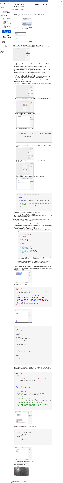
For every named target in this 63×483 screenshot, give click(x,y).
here (17, 264)
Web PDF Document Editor (5, 14)
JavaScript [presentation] (17, 371)
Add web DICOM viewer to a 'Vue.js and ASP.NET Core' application (7, 34)
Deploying (2, 51)
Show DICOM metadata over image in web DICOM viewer (7, 18)
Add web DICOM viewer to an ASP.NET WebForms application (7, 26)
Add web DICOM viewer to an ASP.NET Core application (7, 21)
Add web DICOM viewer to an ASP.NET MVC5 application (7, 24)
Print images (3, 42)
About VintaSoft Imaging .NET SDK (6, 3)
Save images (3, 47)
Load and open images (5, 38)
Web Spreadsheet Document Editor (6, 12)
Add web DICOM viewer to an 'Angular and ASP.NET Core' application (7, 29)
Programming (3, 8)
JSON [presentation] (19, 231)
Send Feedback (13, 482)
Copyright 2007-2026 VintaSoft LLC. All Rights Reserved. (18, 481)
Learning (2, 7)
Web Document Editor (5, 11)
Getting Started (3, 6)
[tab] (17, 130)
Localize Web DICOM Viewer (7, 37)
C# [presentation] (17, 192)
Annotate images (4, 46)
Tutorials (4, 19)
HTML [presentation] (16, 285)
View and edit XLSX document (6, 50)
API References (3, 52)
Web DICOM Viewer (4, 15)
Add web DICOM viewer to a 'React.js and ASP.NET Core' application (7, 31)
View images (3, 41)
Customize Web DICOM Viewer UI (6, 36)
